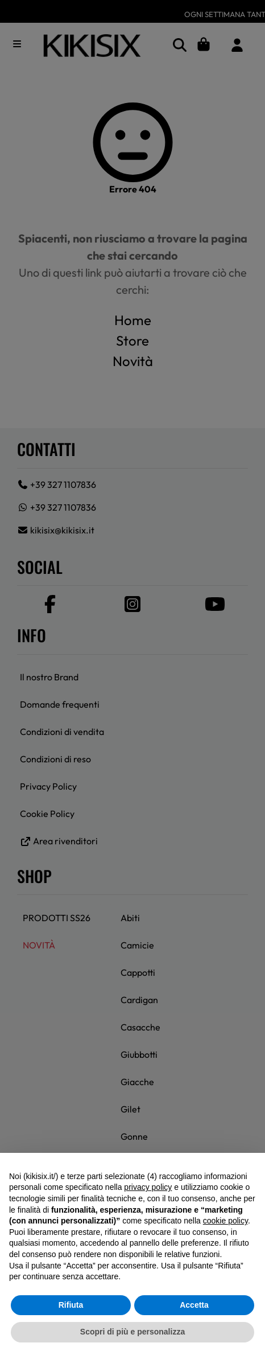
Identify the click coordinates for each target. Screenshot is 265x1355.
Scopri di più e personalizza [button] (132, 1331)
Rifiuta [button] (71, 1304)
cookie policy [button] (225, 1220)
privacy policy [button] (148, 1187)
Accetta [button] (194, 1304)
